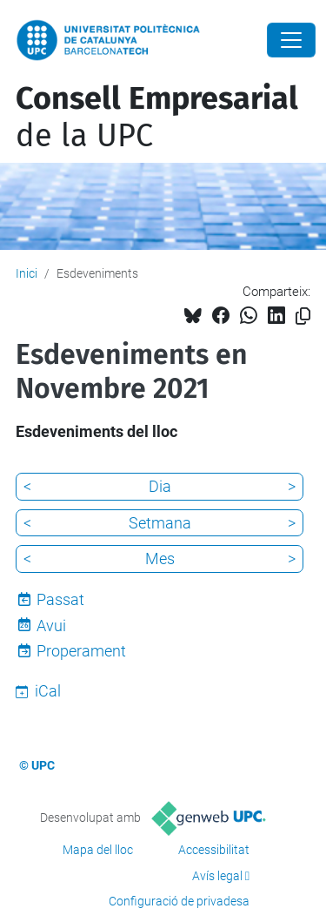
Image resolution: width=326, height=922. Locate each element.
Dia (160, 486)
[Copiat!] (303, 316)
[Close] (291, 40)
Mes (160, 558)
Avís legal (217, 876)
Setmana (160, 523)
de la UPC (157, 117)
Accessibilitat (213, 850)
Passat (60, 599)
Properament (81, 651)
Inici (26, 273)
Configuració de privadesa (179, 901)
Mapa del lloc (98, 850)
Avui (51, 625)
